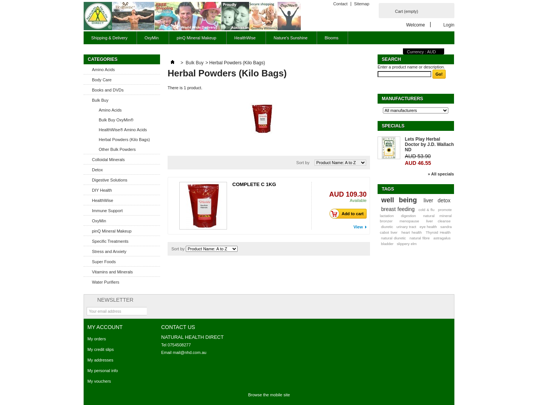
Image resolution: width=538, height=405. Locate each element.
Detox (97, 170)
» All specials (441, 174)
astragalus (442, 238)
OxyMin (150, 40)
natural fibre (420, 238)
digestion (408, 216)
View (358, 227)
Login (448, 24)
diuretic (387, 227)
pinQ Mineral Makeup (195, 40)
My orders (96, 339)
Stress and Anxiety (109, 251)
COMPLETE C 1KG (254, 184)
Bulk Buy (100, 100)
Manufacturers (402, 98)
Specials (393, 126)
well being (399, 200)
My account (105, 327)
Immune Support (107, 210)
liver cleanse (438, 221)
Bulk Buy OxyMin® (116, 120)
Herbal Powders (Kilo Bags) (124, 139)
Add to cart (349, 214)
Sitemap (361, 4)
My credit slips (100, 349)
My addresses (100, 360)
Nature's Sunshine (291, 38)
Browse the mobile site (269, 395)
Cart (406, 11)
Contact (340, 4)
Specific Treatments (110, 241)
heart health (411, 232)
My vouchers (99, 381)
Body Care (102, 80)
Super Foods (104, 261)
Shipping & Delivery (109, 38)
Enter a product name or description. (411, 67)
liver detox (437, 200)
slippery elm (407, 244)
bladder (387, 244)
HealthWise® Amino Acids (123, 129)
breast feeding (398, 209)
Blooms (332, 38)
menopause (409, 221)
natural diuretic (393, 238)
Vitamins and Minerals (112, 272)
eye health (428, 227)
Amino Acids (103, 69)
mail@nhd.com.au (190, 352)
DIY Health (102, 190)
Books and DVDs (108, 90)
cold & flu (426, 210)
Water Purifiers (105, 282)
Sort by (302, 162)
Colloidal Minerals (108, 159)
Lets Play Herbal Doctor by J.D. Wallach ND (429, 144)
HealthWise (244, 40)
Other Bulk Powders (117, 149)
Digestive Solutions (110, 180)
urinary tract (406, 227)
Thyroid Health (438, 232)
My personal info (102, 370)
